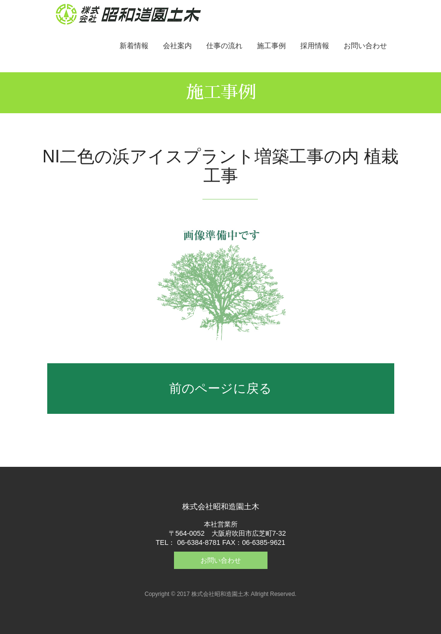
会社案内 (177, 45)
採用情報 (314, 45)
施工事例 (271, 45)
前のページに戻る (220, 388)
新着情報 (134, 45)
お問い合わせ (365, 45)
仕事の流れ (224, 45)
